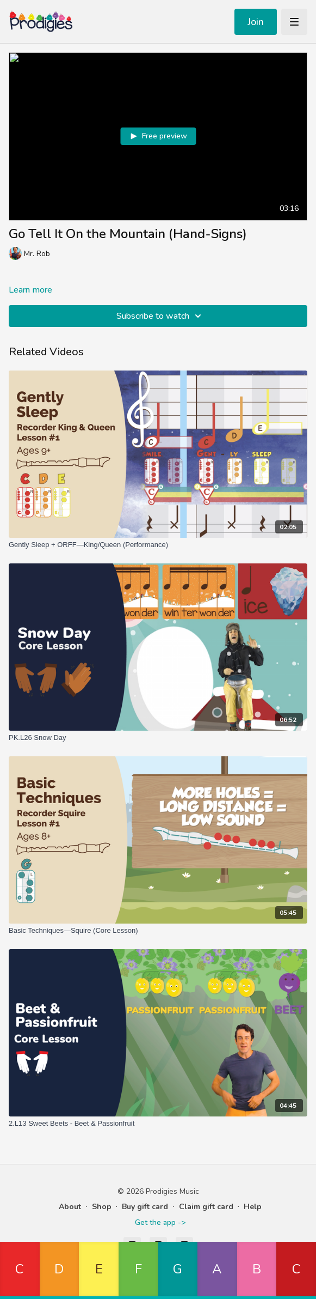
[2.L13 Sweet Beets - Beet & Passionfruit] (158, 1123)
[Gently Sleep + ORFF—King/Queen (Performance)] (158, 544)
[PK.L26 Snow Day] (158, 737)
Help (253, 1206)
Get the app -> (160, 1222)
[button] (20, 1270)
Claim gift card (206, 1206)
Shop (101, 1206)
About (70, 1206)
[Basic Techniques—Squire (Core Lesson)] (158, 930)
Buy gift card (145, 1206)
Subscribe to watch (160, 316)
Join (255, 21)
